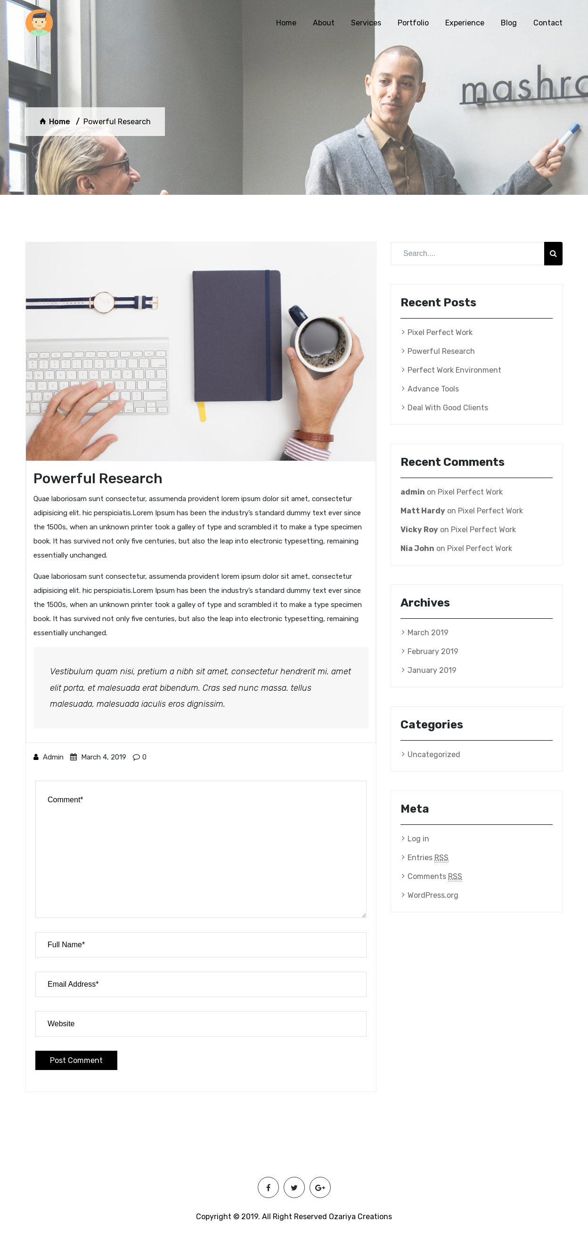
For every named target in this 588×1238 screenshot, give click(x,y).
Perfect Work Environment (454, 370)
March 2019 (428, 632)
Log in (418, 838)
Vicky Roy (419, 529)
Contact (548, 22)
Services (366, 22)
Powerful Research (441, 351)
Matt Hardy (422, 510)
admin (48, 757)
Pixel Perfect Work (440, 332)
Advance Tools (433, 388)
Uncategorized (434, 754)
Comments (435, 876)
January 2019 (432, 670)
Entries (428, 857)
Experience (464, 22)
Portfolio (413, 22)
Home (286, 22)
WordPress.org (433, 895)
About (324, 22)
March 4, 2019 (98, 757)
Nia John (417, 548)
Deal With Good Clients (448, 407)
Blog (509, 22)
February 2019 (433, 651)
